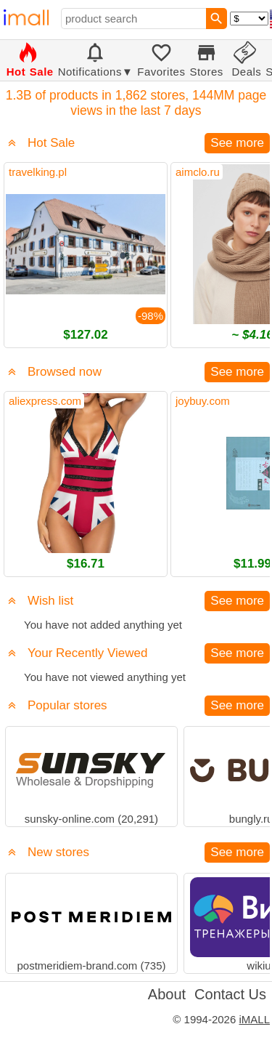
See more (237, 143)
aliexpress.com (45, 401)
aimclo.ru (198, 172)
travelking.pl (38, 172)
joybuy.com (203, 401)
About (167, 994)
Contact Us (230, 994)
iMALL (254, 1019)
